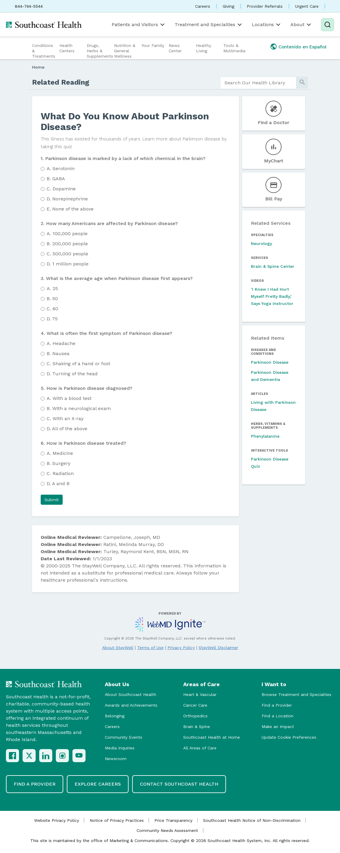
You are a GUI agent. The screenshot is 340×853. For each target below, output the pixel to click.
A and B (58, 483)
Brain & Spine (196, 726)
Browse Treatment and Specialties (296, 694)
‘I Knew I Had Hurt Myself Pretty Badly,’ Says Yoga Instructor (272, 296)
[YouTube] (79, 755)
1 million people (67, 264)
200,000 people (67, 243)
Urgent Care (307, 6)
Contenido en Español (303, 47)
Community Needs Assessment (167, 830)
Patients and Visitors (139, 24)
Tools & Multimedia (234, 48)
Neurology (261, 243)
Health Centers (67, 48)
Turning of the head (72, 373)
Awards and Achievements (131, 705)
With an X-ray (65, 418)
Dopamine (61, 189)
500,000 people (67, 254)
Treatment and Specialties (209, 24)
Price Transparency (173, 820)
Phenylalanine (265, 436)
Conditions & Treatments (43, 50)
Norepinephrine (67, 199)
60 (52, 308)
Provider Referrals (265, 6)
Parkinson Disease (269, 362)
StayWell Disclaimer (218, 647)
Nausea (58, 353)
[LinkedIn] (45, 755)
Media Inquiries (120, 748)
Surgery (58, 463)
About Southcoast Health (130, 694)
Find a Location (277, 715)
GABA (56, 178)
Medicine (60, 453)
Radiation (60, 473)
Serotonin (61, 168)
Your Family (152, 45)
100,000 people (67, 233)
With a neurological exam (79, 408)
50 (52, 298)
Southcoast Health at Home (211, 737)
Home (38, 67)
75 (52, 319)
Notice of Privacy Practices (117, 820)
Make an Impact (278, 726)
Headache (61, 343)
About (301, 24)
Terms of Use (150, 647)
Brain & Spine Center (272, 266)
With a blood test (69, 398)
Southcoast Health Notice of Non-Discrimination (252, 820)
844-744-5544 (29, 6)
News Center (175, 48)
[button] (52, 500)
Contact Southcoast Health (179, 784)
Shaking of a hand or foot (78, 363)
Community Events (123, 737)
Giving (228, 6)
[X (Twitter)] (29, 755)
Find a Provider (277, 705)
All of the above (67, 428)
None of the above (70, 209)
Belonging (114, 715)
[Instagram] (62, 755)
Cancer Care (195, 705)
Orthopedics (195, 715)
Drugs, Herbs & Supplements (100, 50)
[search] (258, 83)
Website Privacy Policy (56, 820)
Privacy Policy (181, 647)
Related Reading (60, 82)
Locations (267, 24)
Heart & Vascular (199, 694)
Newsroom (115, 758)
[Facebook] (12, 755)
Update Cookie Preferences (289, 737)
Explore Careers (98, 784)
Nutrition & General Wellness (124, 50)
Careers (202, 6)
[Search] (327, 24)
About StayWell (117, 647)
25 (52, 288)
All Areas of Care (199, 748)
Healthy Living (203, 48)
